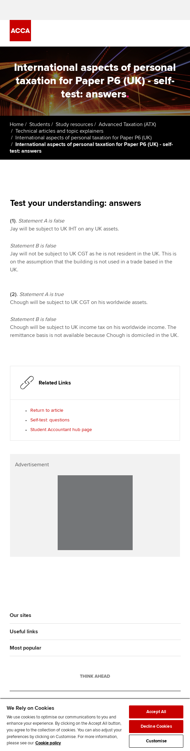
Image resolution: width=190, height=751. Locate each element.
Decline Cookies (156, 726)
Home (17, 124)
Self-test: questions (50, 420)
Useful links (24, 631)
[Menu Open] (177, 33)
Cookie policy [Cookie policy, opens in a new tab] (48, 743)
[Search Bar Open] (158, 33)
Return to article (46, 410)
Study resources (74, 124)
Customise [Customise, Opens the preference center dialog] (156, 741)
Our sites (20, 615)
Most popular (25, 648)
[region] (95, 724)
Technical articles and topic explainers (59, 131)
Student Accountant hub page (61, 429)
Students (39, 124)
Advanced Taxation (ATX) (127, 124)
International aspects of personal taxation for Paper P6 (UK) (83, 137)
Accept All (156, 711)
